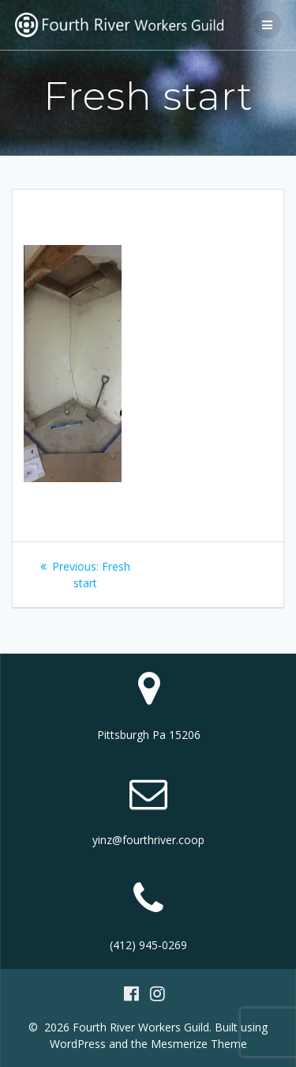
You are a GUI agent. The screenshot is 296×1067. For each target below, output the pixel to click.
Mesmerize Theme (199, 1043)
